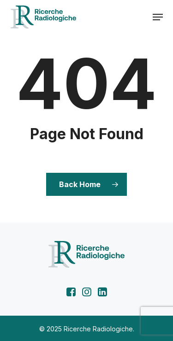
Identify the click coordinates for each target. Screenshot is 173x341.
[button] (158, 17)
